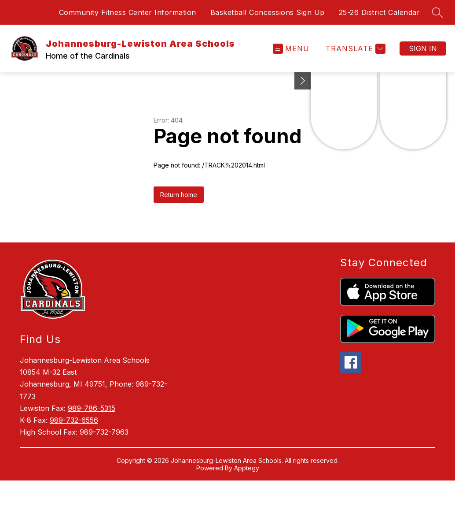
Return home (178, 194)
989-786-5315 (91, 408)
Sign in (423, 48)
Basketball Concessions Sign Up (267, 12)
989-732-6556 (74, 420)
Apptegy (246, 468)
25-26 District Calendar (379, 12)
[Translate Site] (354, 48)
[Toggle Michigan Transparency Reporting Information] (302, 80)
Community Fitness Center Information (127, 12)
